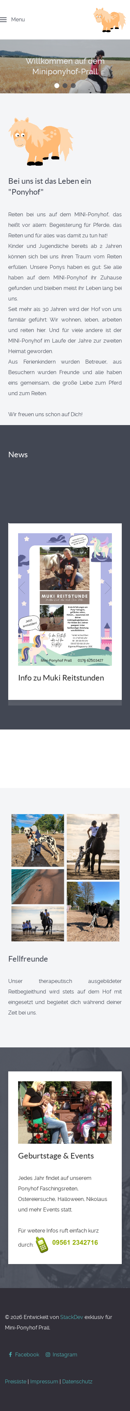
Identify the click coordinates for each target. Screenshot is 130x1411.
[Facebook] (23, 1355)
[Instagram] (60, 1355)
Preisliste (15, 1381)
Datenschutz (77, 1381)
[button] (56, 85)
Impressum (44, 1381)
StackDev (71, 1317)
